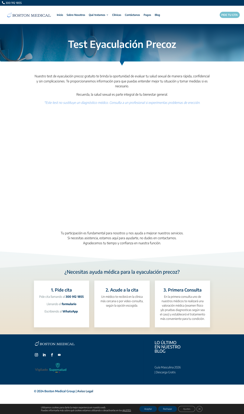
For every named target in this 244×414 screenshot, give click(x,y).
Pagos (147, 15)
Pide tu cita (229, 15)
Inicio (60, 15)
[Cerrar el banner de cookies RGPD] (199, 409)
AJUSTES (126, 410)
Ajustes (186, 408)
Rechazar (167, 408)
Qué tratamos (97, 15)
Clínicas (116, 15)
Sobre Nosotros (76, 15)
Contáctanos (132, 15)
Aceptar (148, 408)
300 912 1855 (14, 3)
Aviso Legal (85, 391)
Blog (157, 15)
